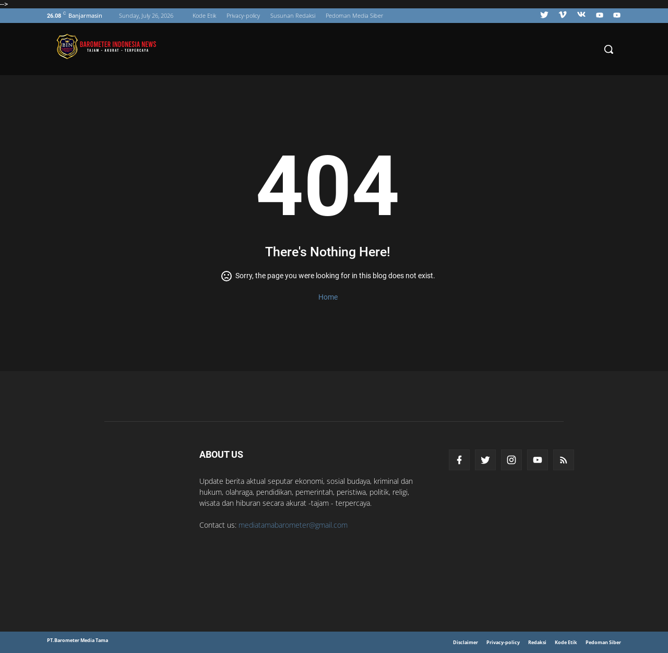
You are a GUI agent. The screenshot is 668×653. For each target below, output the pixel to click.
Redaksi (537, 642)
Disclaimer (465, 642)
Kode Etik (204, 15)
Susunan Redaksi (292, 15)
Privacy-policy (243, 15)
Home (328, 297)
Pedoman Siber (603, 642)
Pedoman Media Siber (354, 15)
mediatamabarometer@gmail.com (293, 525)
